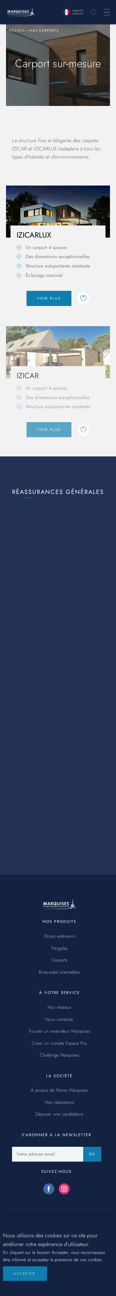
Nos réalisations (59, 1103)
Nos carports (44, 30)
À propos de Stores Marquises (59, 1090)
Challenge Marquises (59, 1055)
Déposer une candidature (59, 1114)
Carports (59, 960)
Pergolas (59, 949)
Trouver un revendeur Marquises (59, 1031)
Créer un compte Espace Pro (59, 1044)
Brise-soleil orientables (59, 972)
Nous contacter (59, 1020)
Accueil (17, 30)
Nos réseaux (59, 1008)
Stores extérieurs (59, 936)
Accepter (24, 1278)
